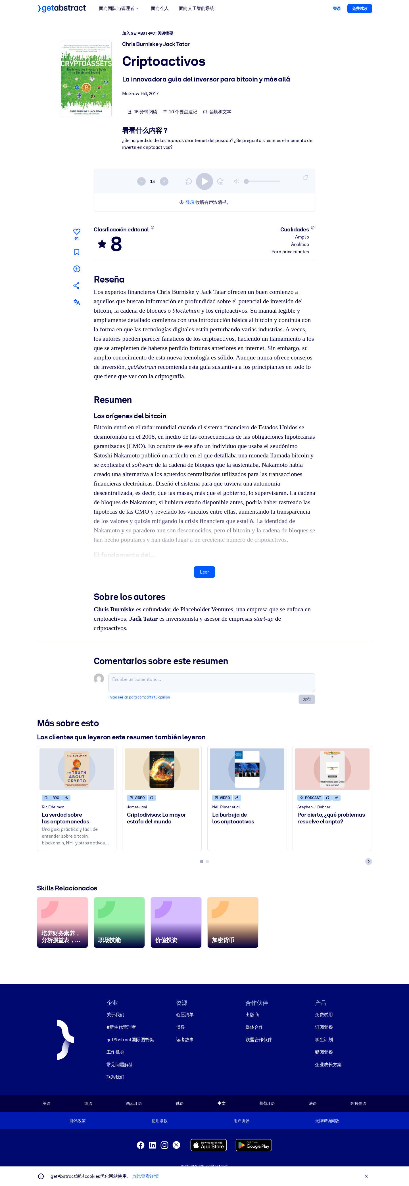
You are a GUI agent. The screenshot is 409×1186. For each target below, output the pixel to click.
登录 (189, 202)
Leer (204, 571)
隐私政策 (77, 1120)
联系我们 (115, 1077)
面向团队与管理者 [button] (120, 8)
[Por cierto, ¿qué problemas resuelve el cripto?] (332, 769)
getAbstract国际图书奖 (130, 1039)
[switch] (204, 181)
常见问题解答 (120, 1064)
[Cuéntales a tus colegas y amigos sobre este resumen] (76, 285)
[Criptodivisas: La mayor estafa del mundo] (162, 769)
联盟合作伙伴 (258, 1039)
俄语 (180, 1103)
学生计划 (324, 1039)
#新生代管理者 (121, 1027)
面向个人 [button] (159, 8)
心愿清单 (185, 1014)
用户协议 (241, 1120)
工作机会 (115, 1052)
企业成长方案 (328, 1064)
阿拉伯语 (358, 1103)
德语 (88, 1103)
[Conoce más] (152, 227)
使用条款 (159, 1120)
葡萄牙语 (267, 1103)
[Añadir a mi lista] (76, 268)
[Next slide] (368, 861)
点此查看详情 (145, 1176)
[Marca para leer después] (76, 252)
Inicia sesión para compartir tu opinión (139, 697)
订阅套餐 (324, 1027)
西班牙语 (134, 1103)
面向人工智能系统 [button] (196, 8)
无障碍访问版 (327, 1120)
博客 (180, 1027)
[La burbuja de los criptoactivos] (247, 769)
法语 (313, 1103)
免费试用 (324, 1014)
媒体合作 (254, 1027)
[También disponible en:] (76, 302)
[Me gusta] (76, 233)
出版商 (252, 1014)
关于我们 (115, 1014)
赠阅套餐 (324, 1052)
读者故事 (185, 1039)
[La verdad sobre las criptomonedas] (76, 769)
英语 (47, 1103)
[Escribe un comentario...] (211, 682)
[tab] (201, 861)
